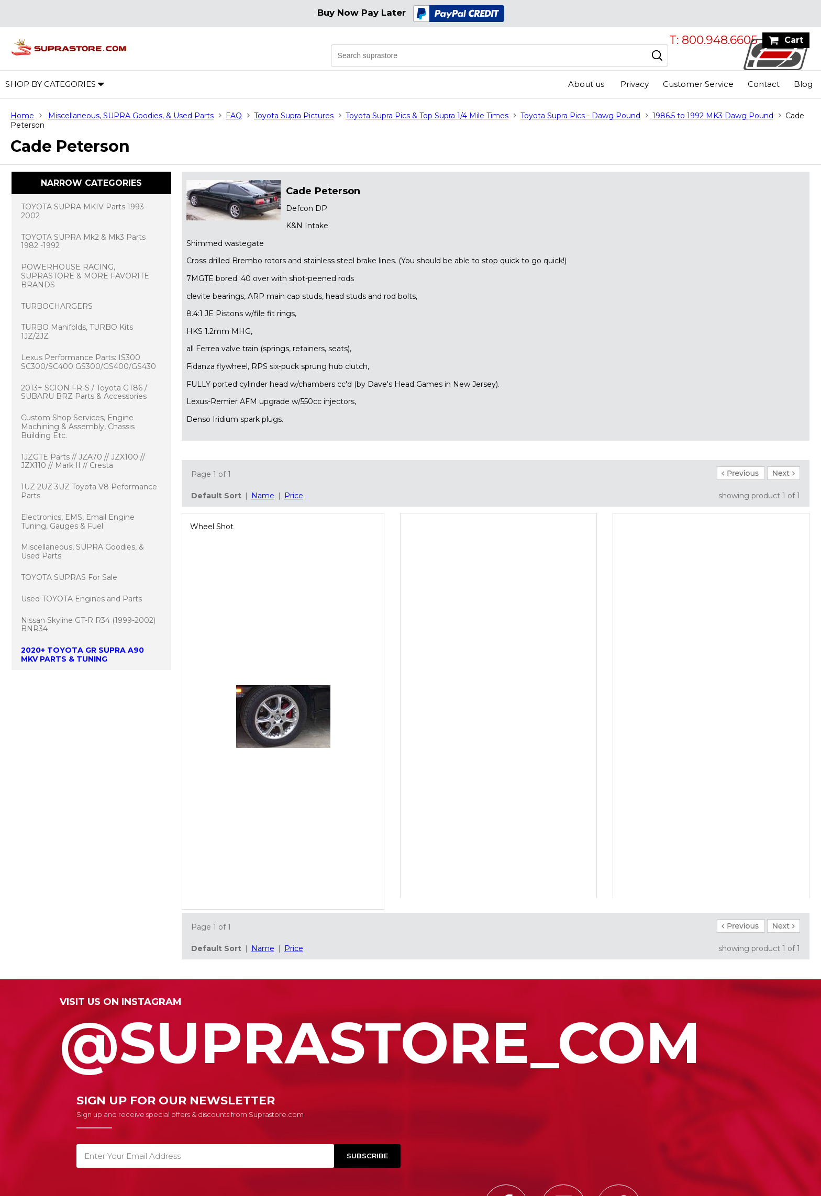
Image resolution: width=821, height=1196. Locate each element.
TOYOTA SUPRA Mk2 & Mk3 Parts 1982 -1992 (83, 241)
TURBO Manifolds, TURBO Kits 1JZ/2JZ (77, 331)
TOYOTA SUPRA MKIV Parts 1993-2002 (84, 211)
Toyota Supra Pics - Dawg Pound (580, 115)
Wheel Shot (212, 526)
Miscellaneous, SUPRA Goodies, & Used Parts (131, 115)
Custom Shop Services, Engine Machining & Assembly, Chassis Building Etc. (78, 426)
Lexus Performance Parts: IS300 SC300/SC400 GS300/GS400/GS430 (88, 362)
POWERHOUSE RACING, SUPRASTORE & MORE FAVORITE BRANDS (85, 275)
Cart (793, 40)
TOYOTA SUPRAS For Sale (69, 577)
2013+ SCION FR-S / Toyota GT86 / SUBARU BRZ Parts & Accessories (84, 392)
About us (586, 84)
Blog (803, 84)
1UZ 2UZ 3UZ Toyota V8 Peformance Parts (89, 491)
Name (262, 495)
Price (293, 495)
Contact (764, 84)
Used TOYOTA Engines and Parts (81, 598)
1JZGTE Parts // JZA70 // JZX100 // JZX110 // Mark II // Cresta (83, 461)
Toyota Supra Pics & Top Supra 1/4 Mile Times (427, 115)
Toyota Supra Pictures (294, 115)
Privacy (634, 84)
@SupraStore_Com (410, 1037)
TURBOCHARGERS (57, 306)
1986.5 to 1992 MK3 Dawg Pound (712, 115)
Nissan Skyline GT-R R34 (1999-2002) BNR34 (88, 625)
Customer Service (698, 84)
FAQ (234, 115)
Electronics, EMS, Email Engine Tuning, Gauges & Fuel (78, 521)
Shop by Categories (50, 84)
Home (22, 115)
